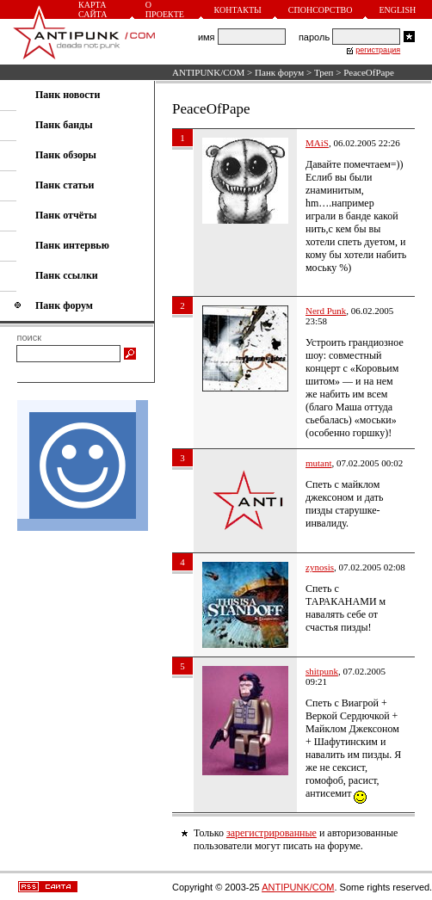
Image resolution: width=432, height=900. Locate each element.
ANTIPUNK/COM (208, 72)
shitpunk (321, 671)
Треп (324, 72)
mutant (318, 463)
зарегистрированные (271, 833)
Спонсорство (320, 10)
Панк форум (279, 72)
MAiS (317, 143)
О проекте (164, 9)
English (397, 10)
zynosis (319, 567)
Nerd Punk (325, 310)
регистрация (377, 50)
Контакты (238, 10)
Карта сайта (92, 9)
